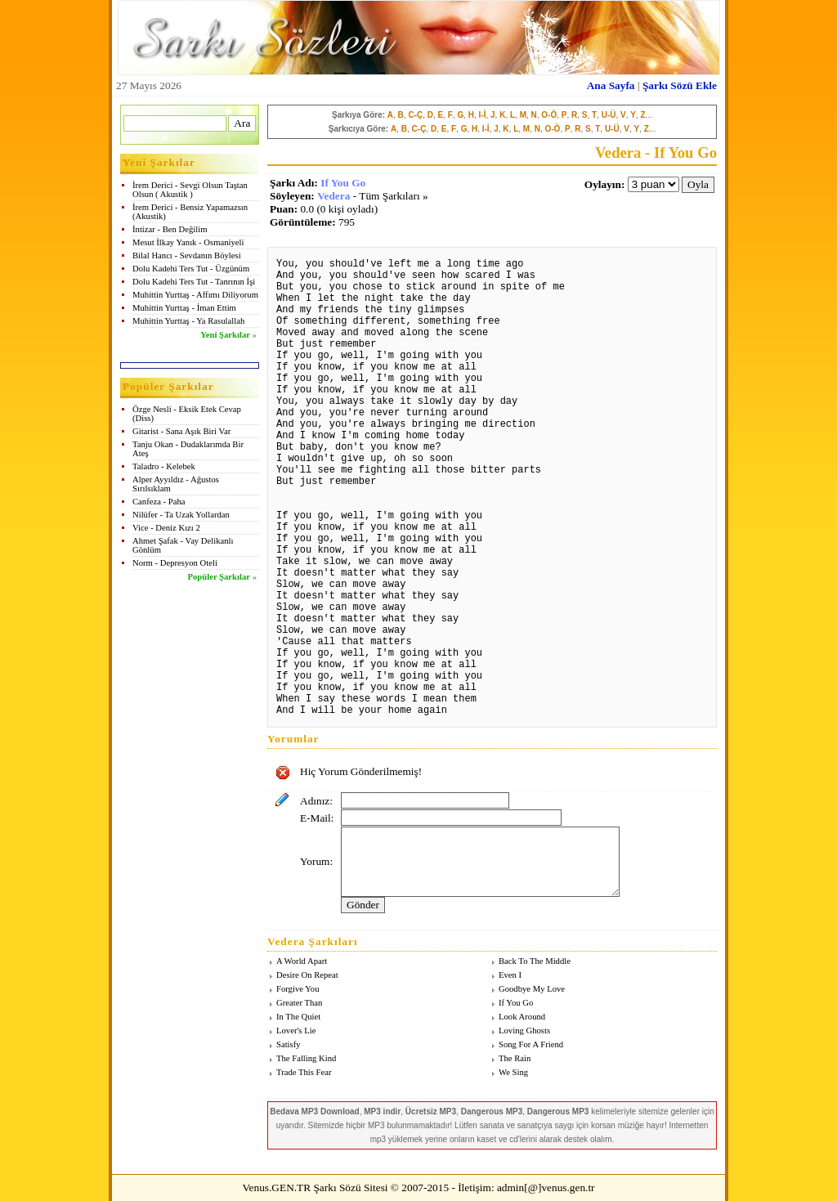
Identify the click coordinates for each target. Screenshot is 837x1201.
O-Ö (549, 114)
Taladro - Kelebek (163, 466)
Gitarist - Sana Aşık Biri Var (181, 431)
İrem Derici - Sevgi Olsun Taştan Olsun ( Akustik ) (190, 190)
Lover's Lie (296, 1030)
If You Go (342, 183)
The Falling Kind (306, 1058)
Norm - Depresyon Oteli (174, 562)
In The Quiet (298, 1016)
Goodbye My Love (532, 988)
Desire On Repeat (307, 974)
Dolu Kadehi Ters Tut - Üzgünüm (190, 268)
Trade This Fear (304, 1072)
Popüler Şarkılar (219, 576)
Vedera (333, 196)
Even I (510, 974)
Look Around (522, 1016)
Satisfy (288, 1044)
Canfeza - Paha (159, 501)
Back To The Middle (535, 961)
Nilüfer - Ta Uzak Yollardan (181, 514)
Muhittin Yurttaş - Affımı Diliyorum (195, 294)
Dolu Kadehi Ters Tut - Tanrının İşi (193, 281)
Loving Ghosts (524, 1030)
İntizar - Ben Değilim (169, 229)
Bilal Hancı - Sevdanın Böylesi (186, 255)
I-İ (482, 114)
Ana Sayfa (611, 85)
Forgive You (298, 988)
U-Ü (609, 114)
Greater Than (299, 1002)
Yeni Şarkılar (225, 334)
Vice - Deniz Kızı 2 (166, 527)
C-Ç (415, 114)
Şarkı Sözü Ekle (679, 85)
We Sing (513, 1072)
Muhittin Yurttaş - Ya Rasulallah (188, 320)
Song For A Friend (531, 1044)
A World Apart (301, 961)
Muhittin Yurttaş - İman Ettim (184, 307)
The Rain (514, 1058)
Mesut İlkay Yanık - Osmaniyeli (188, 242)
